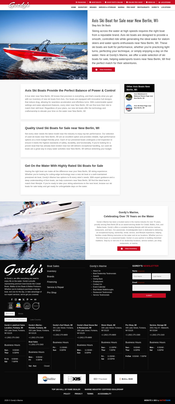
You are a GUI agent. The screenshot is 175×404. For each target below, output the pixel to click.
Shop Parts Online (114, 2)
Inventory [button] (82, 7)
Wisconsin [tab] (10, 314)
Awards (96, 276)
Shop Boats (95, 2)
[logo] (49, 379)
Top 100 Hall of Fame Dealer (66, 389)
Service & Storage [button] (107, 7)
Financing (81, 2)
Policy (67, 394)
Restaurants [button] (143, 7)
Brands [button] (93, 7)
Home (73, 7)
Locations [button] (166, 7)
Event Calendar (99, 287)
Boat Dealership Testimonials (104, 273)
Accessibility (104, 394)
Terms (90, 394)
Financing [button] (52, 282)
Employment (98, 281)
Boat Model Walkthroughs (103, 290)
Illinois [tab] (20, 314)
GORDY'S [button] (155, 7)
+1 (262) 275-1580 (132, 335)
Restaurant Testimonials (102, 292)
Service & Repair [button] (55, 287)
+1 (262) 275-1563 (11, 337)
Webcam (150, 2)
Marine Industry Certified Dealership (104, 389)
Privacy (79, 394)
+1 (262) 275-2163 (36, 337)
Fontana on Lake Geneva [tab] (16, 320)
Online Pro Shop (134, 2)
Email (138, 282)
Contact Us (97, 284)
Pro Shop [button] (131, 7)
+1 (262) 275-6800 (60, 335)
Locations (164, 2)
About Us (96, 271)
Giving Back (98, 279)
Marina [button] (121, 7)
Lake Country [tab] (35, 320)
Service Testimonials (101, 295)
